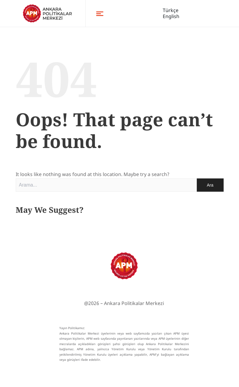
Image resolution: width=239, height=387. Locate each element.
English (171, 16)
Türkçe (170, 10)
